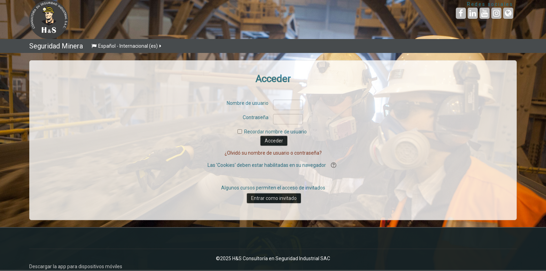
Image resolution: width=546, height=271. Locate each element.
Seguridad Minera (56, 46)
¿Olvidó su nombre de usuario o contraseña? (273, 153)
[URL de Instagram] (496, 13)
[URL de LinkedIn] (473, 13)
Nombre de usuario (247, 103)
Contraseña (255, 117)
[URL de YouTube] (484, 13)
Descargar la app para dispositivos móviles (75, 266)
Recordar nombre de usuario (275, 131)
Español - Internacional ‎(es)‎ (127, 46)
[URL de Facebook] (461, 13)
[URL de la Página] (508, 13)
